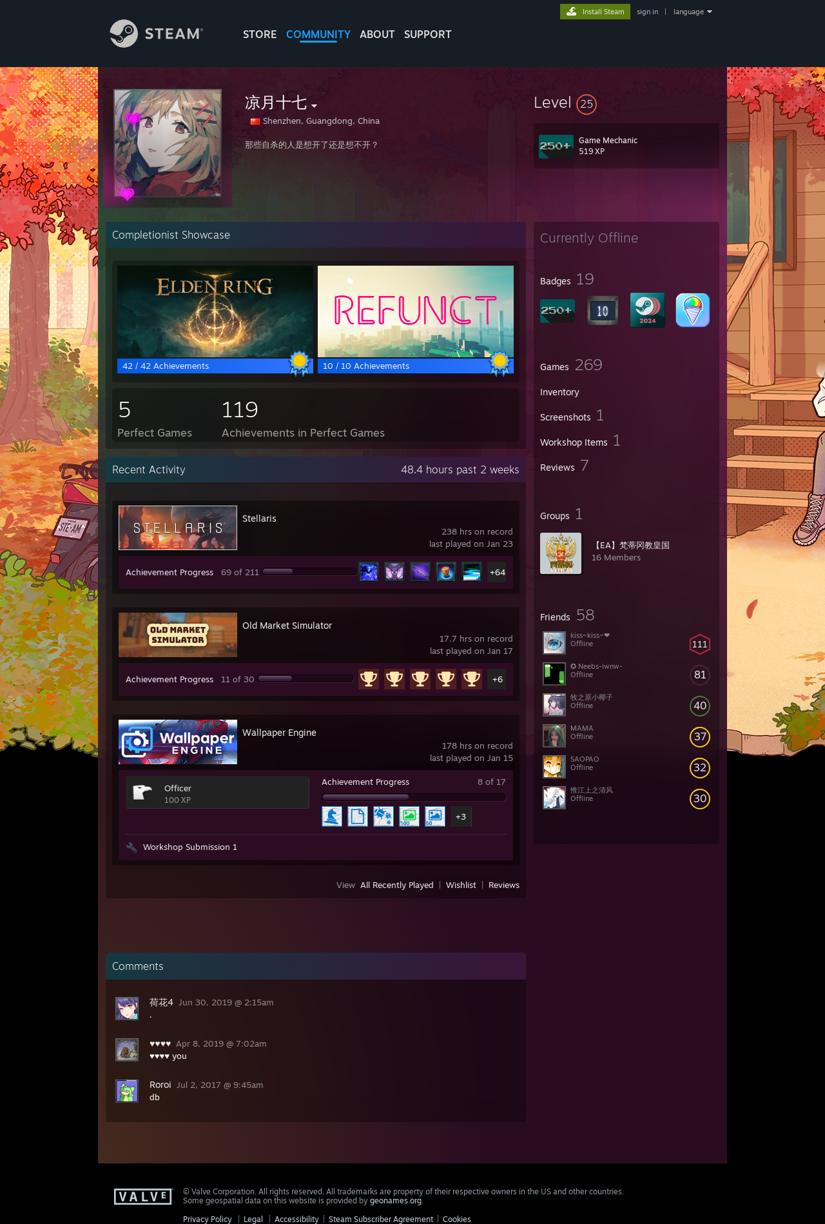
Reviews (504, 885)
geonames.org (396, 1200)
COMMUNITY (318, 34)
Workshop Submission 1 (190, 847)
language (689, 11)
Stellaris (259, 518)
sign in (647, 11)
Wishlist (461, 885)
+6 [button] (497, 679)
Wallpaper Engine (279, 732)
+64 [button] (497, 572)
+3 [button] (461, 816)
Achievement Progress (169, 572)
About (377, 34)
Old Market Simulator (287, 625)
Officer (177, 788)
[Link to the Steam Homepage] (166, 44)
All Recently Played (397, 885)
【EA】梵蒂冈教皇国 (631, 545)
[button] (626, 102)
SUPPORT (428, 34)
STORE (260, 34)
